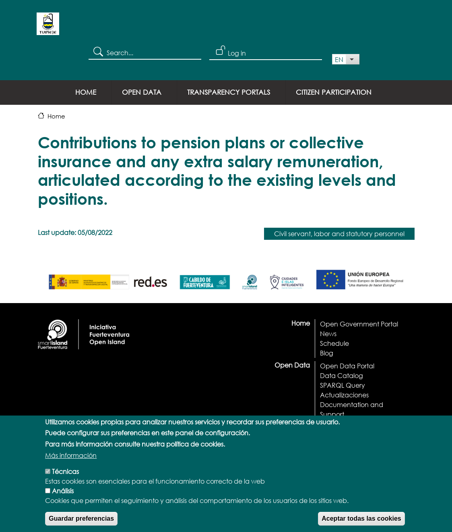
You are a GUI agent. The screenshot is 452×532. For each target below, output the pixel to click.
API (325, 424)
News (328, 333)
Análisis (63, 501)
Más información (71, 466)
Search (98, 51)
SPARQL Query (342, 385)
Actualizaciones (344, 395)
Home (85, 92)
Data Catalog (341, 375)
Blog (326, 353)
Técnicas (65, 482)
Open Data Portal (347, 366)
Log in (237, 53)
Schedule (334, 343)
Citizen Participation (334, 92)
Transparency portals (228, 92)
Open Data (141, 92)
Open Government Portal (359, 324)
